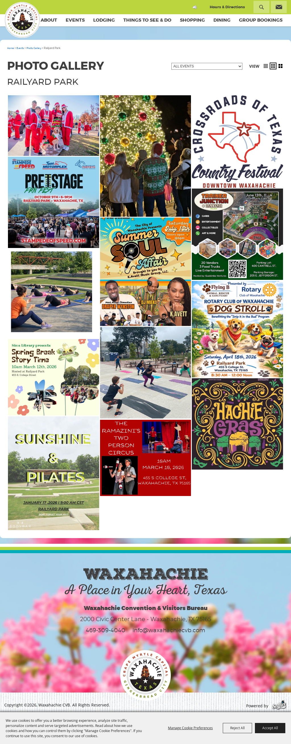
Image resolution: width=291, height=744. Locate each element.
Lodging (104, 20)
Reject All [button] (237, 728)
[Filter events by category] (206, 66)
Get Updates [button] (279, 7)
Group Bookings (260, 20)
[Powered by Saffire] (279, 705)
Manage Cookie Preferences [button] (190, 728)
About (49, 20)
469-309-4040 (105, 630)
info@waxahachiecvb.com (168, 630)
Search (261, 7)
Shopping (192, 20)
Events (75, 20)
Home (10, 48)
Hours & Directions (227, 7)
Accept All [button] (270, 728)
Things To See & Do (147, 20)
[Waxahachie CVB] (22, 20)
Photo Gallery (33, 48)
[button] (265, 66)
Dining (221, 20)
